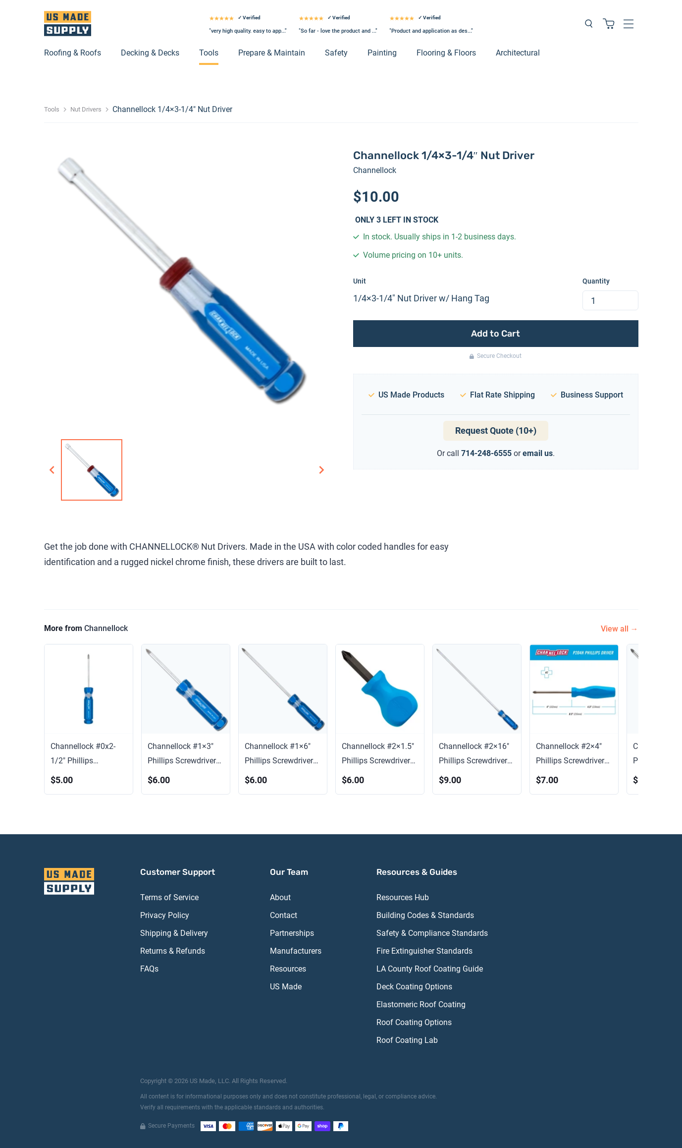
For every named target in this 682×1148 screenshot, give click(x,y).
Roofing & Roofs (72, 52)
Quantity (596, 281)
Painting (382, 52)
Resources (288, 969)
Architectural (518, 52)
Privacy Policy (164, 915)
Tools (208, 52)
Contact (283, 915)
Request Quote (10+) (495, 430)
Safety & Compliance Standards (432, 933)
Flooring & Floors (446, 52)
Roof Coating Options (414, 1022)
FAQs (149, 969)
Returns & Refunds (172, 951)
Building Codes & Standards (425, 915)
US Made (286, 986)
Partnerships (292, 933)
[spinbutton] (610, 300)
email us (538, 453)
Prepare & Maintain (271, 52)
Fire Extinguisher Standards (424, 951)
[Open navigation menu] (628, 24)
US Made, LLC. (210, 1081)
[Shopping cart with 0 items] (609, 24)
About (280, 897)
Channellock (374, 170)
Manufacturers (295, 951)
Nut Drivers (86, 109)
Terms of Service (169, 897)
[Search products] (589, 24)
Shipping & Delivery (174, 933)
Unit (359, 281)
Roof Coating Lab (407, 1040)
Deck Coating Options (414, 986)
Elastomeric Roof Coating (421, 1004)
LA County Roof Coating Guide (429, 969)
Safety (336, 52)
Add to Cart (495, 333)
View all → (619, 628)
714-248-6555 (486, 453)
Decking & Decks (150, 52)
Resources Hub (402, 897)
